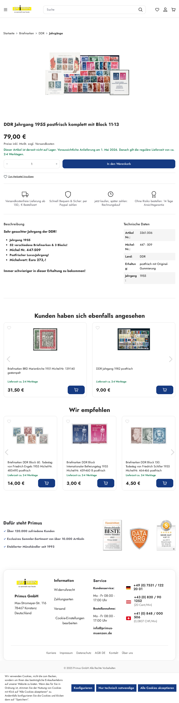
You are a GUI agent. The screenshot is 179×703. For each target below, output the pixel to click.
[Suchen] (141, 9)
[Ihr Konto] (165, 9)
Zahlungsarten (63, 599)
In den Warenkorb (119, 164)
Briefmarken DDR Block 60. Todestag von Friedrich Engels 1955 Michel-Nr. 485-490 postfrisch (30, 466)
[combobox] (89, 9)
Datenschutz (83, 653)
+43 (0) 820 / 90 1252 (147, 599)
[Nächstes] (170, 360)
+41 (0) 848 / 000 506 (148, 615)
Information (64, 580)
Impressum (66, 653)
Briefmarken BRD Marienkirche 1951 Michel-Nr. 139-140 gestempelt (41, 371)
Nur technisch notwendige (116, 688)
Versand (59, 608)
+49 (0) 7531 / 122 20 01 (148, 587)
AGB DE (100, 653)
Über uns (127, 653)
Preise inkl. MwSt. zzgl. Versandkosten (29, 144)
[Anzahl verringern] (7, 163)
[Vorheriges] (8, 360)
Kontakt (113, 653)
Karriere (51, 653)
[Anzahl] (32, 163)
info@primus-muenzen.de (103, 631)
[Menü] (6, 9)
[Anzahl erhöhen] (56, 163)
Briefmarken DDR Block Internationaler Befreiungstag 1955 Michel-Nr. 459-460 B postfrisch (87, 466)
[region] (89, 78)
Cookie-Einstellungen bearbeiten (69, 621)
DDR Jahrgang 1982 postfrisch (114, 369)
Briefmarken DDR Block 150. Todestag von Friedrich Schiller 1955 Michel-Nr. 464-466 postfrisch (148, 466)
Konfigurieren (83, 688)
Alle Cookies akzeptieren (157, 688)
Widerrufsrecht (64, 589)
